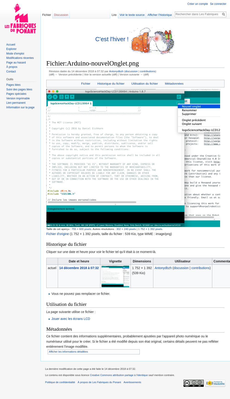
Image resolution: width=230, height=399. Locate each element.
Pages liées (13, 84)
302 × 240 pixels (126, 228)
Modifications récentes (20, 58)
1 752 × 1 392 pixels (150, 228)
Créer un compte (197, 4)
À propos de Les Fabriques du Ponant (99, 382)
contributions (147, 71)
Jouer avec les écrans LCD (70, 319)
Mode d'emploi (15, 53)
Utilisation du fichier (144, 83)
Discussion (61, 15)
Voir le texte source (136, 15)
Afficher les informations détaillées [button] (68, 351)
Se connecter (218, 4)
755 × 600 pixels (81, 228)
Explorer (11, 49)
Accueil (10, 44)
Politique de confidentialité (60, 382)
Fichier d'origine (57, 234)
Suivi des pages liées (19, 89)
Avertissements (132, 382)
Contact (11, 71)
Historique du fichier (111, 83)
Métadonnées (174, 83)
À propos (11, 67)
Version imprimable (18, 98)
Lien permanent (15, 102)
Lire (118, 15)
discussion (131, 71)
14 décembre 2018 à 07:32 (79, 268)
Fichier (85, 83)
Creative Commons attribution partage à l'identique (119, 375)
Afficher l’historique (164, 15)
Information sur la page (20, 107)
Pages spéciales (16, 93)
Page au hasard (16, 62)
